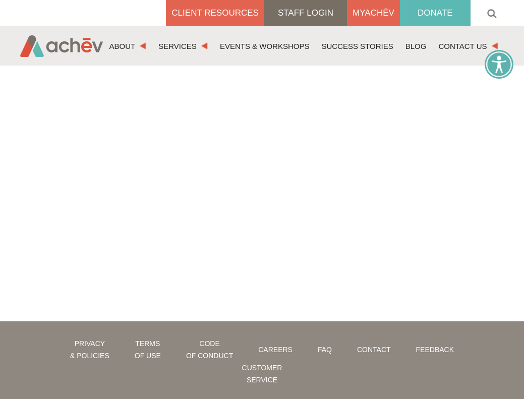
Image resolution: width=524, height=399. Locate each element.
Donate (435, 13)
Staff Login (305, 13)
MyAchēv (373, 13)
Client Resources (215, 13)
